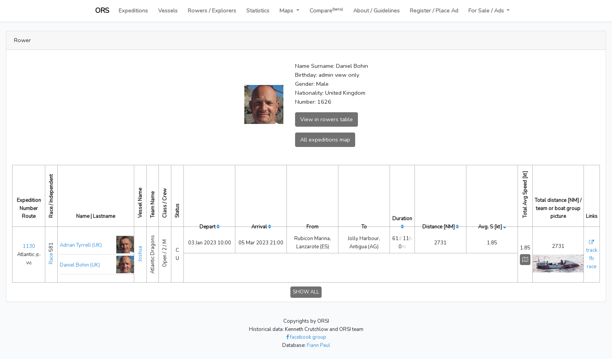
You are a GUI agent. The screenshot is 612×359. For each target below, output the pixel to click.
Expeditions (133, 10)
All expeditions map (325, 139)
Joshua (140, 252)
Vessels (168, 10)
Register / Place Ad (434, 10)
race (591, 265)
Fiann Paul (318, 343)
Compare (326, 10)
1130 (29, 245)
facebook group (306, 334)
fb (591, 257)
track (591, 249)
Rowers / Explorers (212, 10)
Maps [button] (287, 10)
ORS (102, 10)
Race (51, 257)
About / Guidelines (376, 10)
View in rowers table (326, 119)
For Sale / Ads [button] (486, 10)
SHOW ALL (306, 289)
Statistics (257, 10)
